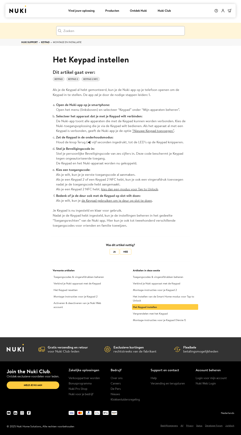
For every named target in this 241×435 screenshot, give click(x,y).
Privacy (189, 425)
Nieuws (115, 394)
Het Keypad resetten (66, 290)
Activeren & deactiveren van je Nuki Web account (77, 305)
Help (154, 378)
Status (199, 425)
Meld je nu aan (33, 385)
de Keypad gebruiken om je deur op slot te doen (117, 200)
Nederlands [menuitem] (227, 413)
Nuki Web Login (206, 383)
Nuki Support (29, 42)
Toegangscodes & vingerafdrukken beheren (79, 277)
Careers (116, 383)
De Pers (116, 388)
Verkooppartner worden (84, 378)
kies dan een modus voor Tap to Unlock (129, 189)
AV (182, 425)
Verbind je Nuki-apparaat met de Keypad (77, 283)
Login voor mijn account (211, 378)
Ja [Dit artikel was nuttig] (114, 251)
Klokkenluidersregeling (125, 399)
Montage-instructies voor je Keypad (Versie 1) (159, 320)
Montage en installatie (67, 42)
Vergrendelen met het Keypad (150, 313)
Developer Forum (214, 425)
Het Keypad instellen (145, 307)
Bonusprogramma (80, 383)
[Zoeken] (120, 30)
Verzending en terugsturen (168, 383)
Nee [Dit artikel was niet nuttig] (125, 251)
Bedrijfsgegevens (169, 425)
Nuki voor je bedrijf (81, 394)
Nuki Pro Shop (78, 388)
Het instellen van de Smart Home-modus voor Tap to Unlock (163, 298)
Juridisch (229, 425)
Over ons (117, 378)
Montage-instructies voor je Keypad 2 (76, 296)
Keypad (45, 42)
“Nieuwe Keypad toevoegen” (153, 130)
